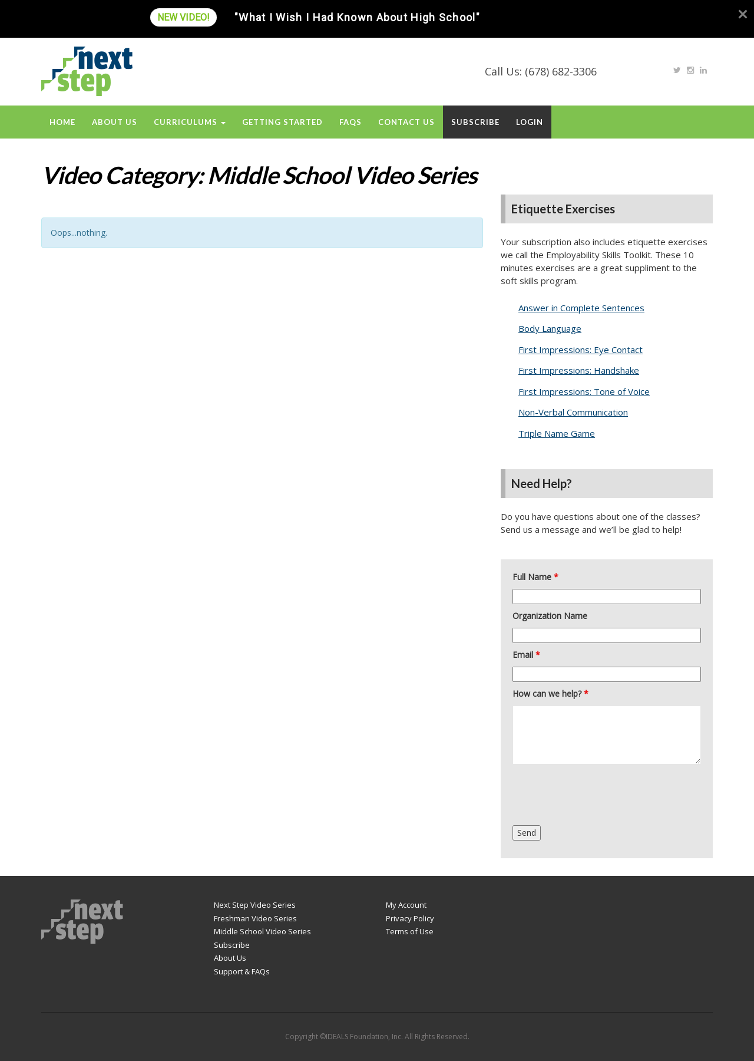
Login (529, 122)
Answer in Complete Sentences (581, 308)
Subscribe (475, 122)
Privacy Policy (410, 918)
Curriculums (190, 122)
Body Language (549, 328)
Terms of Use (410, 931)
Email (526, 654)
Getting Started (282, 122)
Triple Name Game (556, 433)
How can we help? (550, 693)
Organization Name (549, 615)
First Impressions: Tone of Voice (584, 391)
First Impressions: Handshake (578, 370)
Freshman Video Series (255, 918)
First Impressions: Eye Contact (580, 349)
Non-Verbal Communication (573, 412)
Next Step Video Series (255, 904)
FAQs (350, 122)
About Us (114, 122)
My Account (406, 904)
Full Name (535, 576)
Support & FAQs (242, 971)
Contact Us (406, 122)
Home (62, 122)
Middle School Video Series (262, 931)
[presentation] (602, 796)
